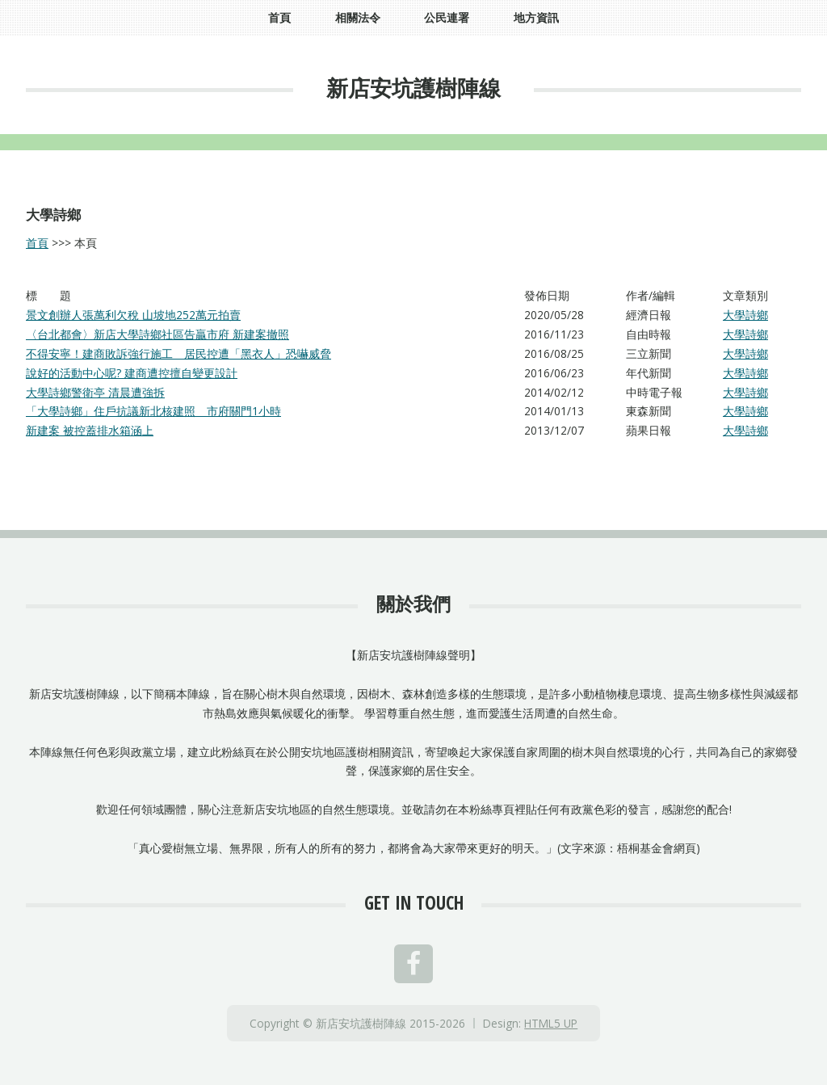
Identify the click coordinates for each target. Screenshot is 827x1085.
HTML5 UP (550, 1023)
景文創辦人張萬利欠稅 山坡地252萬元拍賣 (133, 314)
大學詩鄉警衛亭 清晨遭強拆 (95, 392)
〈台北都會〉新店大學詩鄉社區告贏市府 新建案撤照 (157, 334)
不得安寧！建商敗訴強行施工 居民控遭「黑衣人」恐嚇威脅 (178, 353)
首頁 (37, 242)
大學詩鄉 (745, 314)
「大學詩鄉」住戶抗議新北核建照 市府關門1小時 (153, 410)
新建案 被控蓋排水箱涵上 (89, 430)
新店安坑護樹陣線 (413, 88)
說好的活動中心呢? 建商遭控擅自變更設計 (131, 373)
